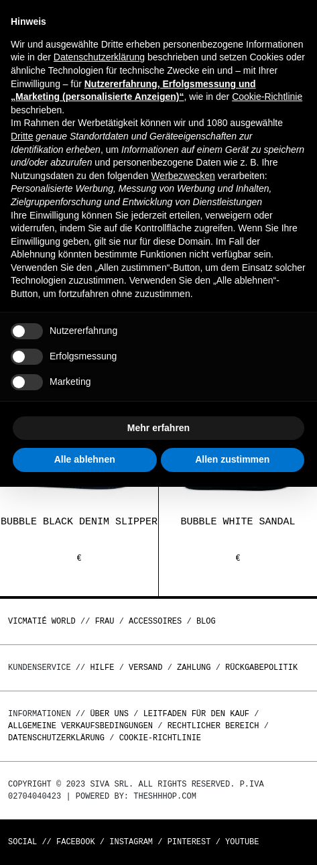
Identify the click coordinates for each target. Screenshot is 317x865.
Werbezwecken (182, 175)
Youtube (242, 842)
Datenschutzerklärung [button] (99, 57)
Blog (206, 621)
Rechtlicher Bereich (213, 726)
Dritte (22, 136)
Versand (145, 667)
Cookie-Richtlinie (160, 738)
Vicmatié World (42, 621)
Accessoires (155, 621)
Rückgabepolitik (261, 667)
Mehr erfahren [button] (158, 427)
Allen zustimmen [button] (232, 459)
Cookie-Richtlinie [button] (267, 96)
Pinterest (189, 842)
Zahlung (193, 667)
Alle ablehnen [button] (84, 459)
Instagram (131, 842)
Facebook (75, 842)
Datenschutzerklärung (56, 738)
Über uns (111, 713)
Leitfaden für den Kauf (196, 713)
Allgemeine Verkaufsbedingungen (80, 726)
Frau (105, 621)
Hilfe (102, 667)
